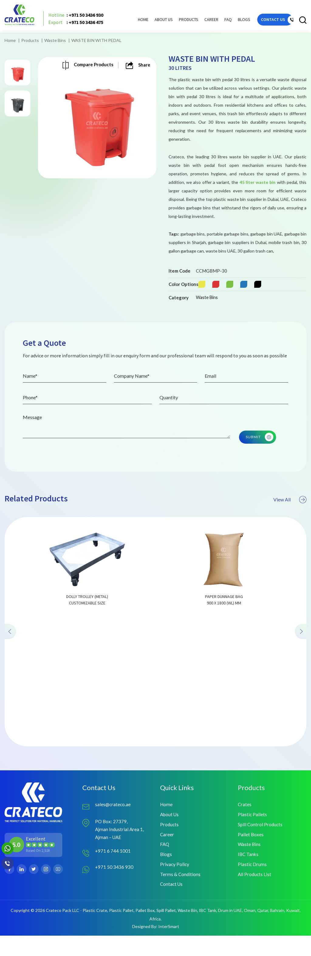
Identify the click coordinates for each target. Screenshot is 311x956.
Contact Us (172, 904)
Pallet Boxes (251, 852)
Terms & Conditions (180, 894)
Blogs (234, 21)
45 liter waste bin (258, 182)
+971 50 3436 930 (114, 886)
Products (30, 40)
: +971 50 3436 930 (79, 17)
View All (289, 532)
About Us (154, 21)
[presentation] (11, 664)
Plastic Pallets (252, 832)
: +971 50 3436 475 (79, 25)
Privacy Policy (175, 883)
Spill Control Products (261, 842)
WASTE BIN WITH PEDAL (96, 40)
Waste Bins (55, 40)
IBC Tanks (248, 873)
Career (202, 21)
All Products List (255, 894)
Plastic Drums (252, 883)
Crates (245, 821)
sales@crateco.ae (113, 821)
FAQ (218, 21)
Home (133, 21)
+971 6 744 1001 (113, 869)
